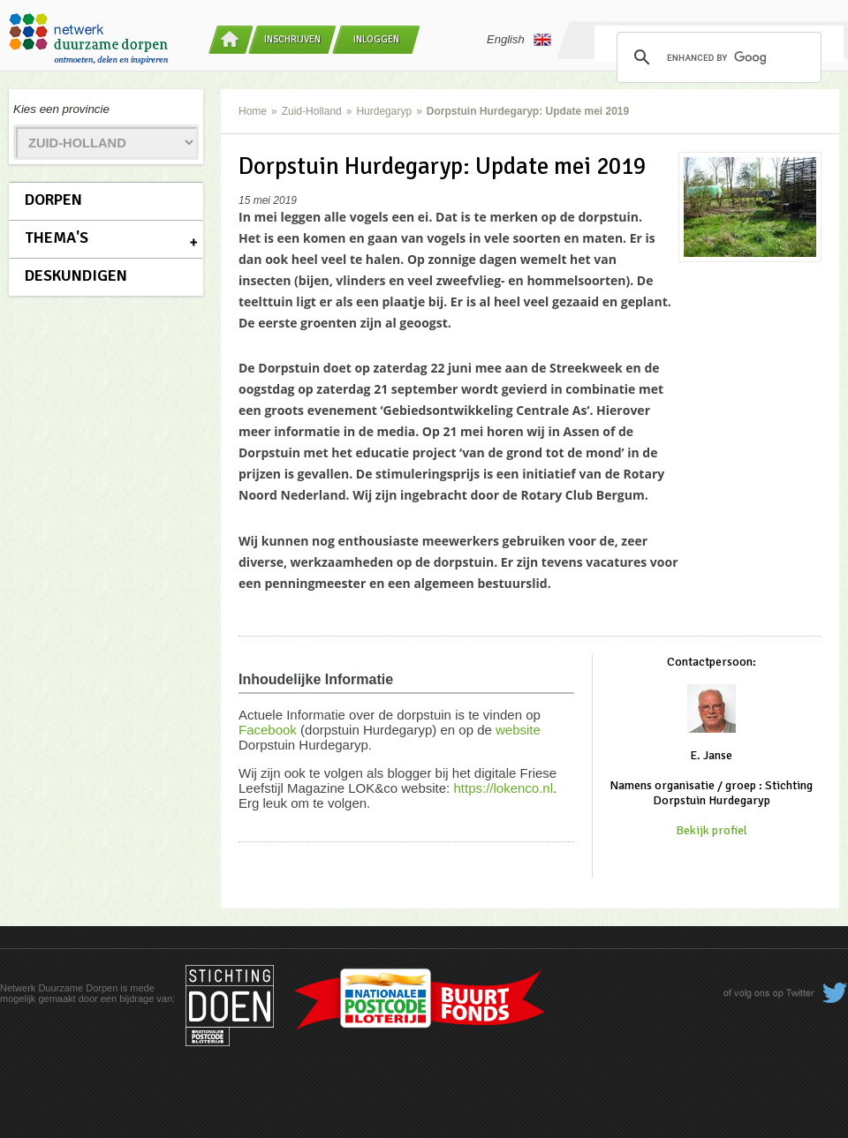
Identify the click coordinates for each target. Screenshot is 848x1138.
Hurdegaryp (384, 111)
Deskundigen (76, 275)
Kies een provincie (61, 109)
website (518, 729)
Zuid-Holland (312, 111)
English (519, 40)
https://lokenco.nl (503, 787)
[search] (716, 57)
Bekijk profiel (711, 830)
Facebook (267, 729)
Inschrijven (292, 39)
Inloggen (376, 39)
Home (252, 111)
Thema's (56, 237)
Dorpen (53, 199)
